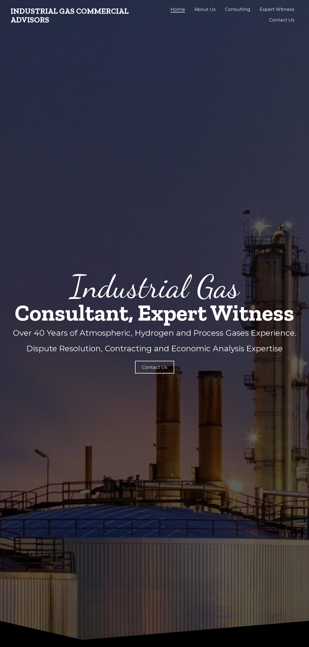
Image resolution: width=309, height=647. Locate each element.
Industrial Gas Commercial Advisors (69, 15)
